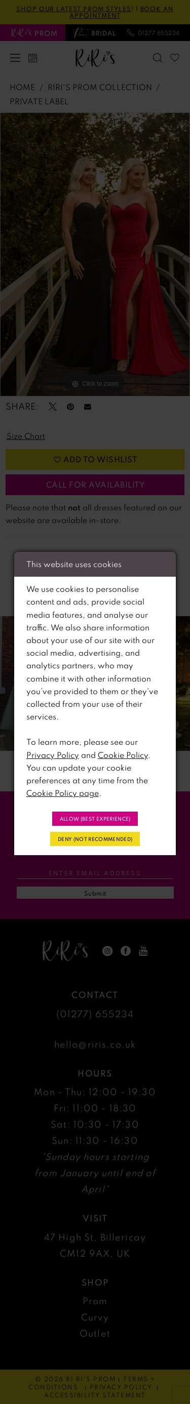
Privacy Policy (52, 755)
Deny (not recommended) (95, 839)
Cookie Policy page (62, 793)
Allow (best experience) (95, 818)
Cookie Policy (123, 755)
